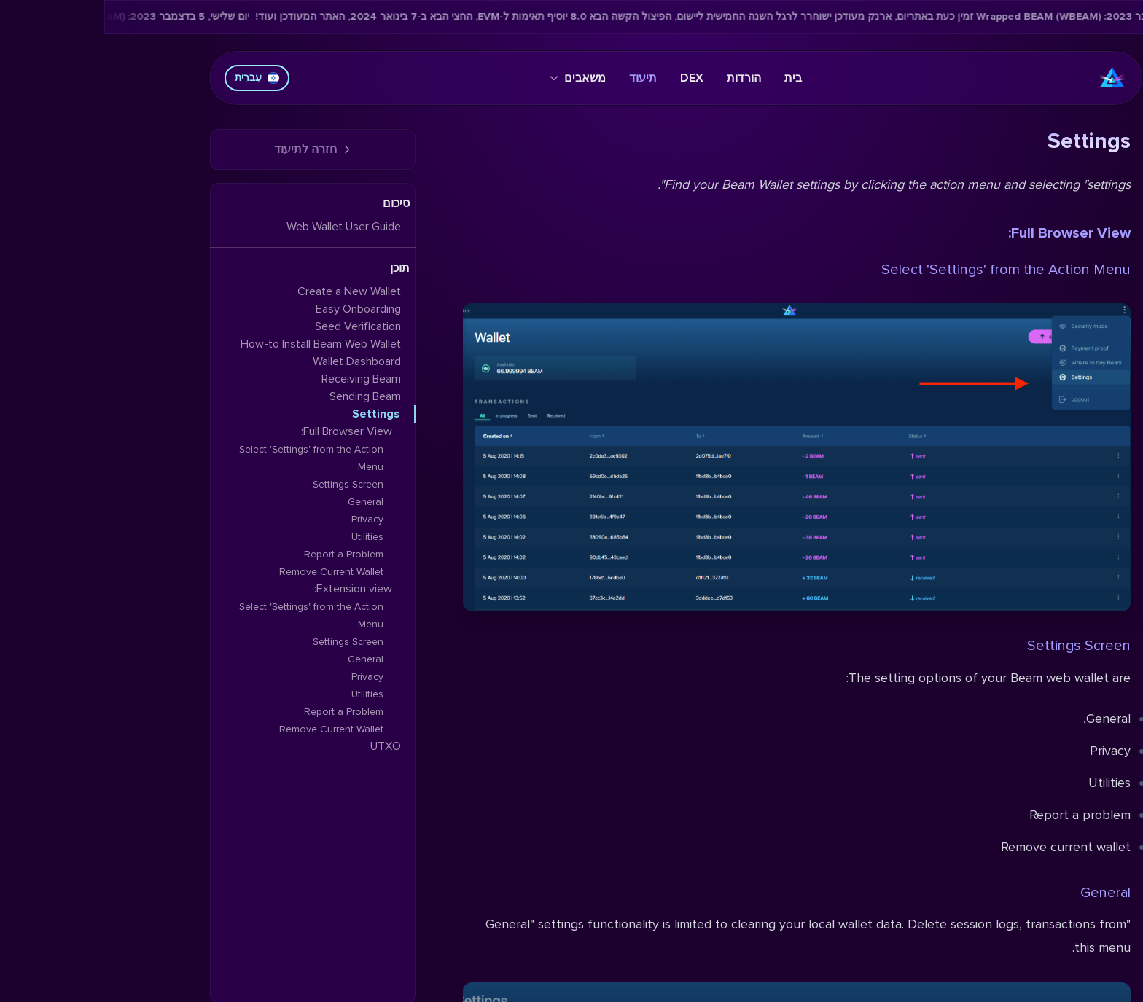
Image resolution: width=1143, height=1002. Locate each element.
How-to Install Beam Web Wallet (216, 344)
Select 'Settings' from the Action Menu (901, 269)
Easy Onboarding (254, 309)
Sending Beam (261, 396)
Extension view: (249, 589)
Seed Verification (254, 326)
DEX (587, 78)
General (1001, 892)
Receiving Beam (257, 379)
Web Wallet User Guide (239, 226)
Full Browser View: (965, 233)
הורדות (640, 78)
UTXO (281, 746)
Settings (271, 414)
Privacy (263, 519)
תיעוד (539, 78)
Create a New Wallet (245, 291)
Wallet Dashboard (252, 361)
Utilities (263, 537)
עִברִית (152, 77)
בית (689, 78)
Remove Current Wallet (227, 571)
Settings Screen (974, 645)
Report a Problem (239, 554)
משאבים (473, 78)
